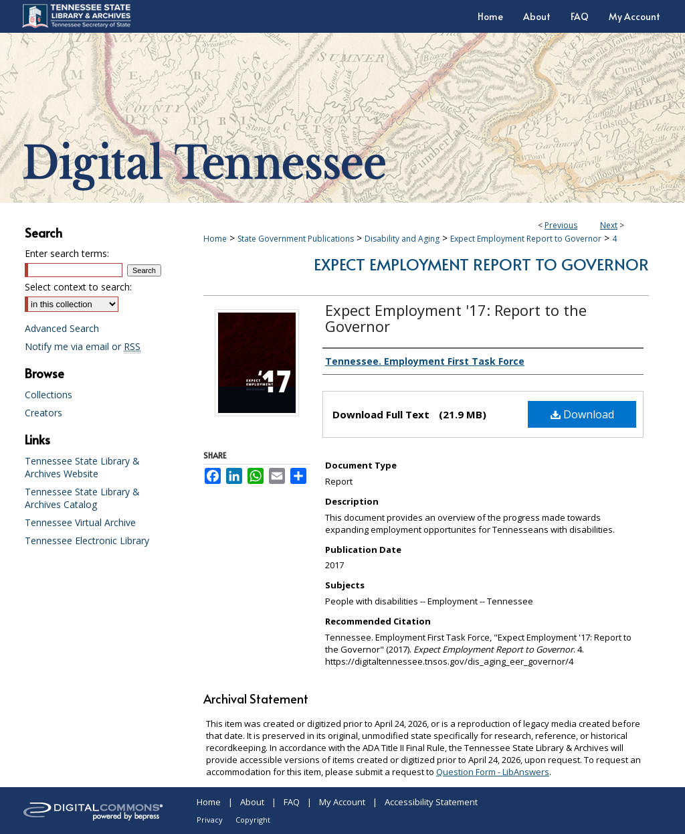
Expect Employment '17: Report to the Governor (456, 318)
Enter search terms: (67, 253)
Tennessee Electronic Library (87, 540)
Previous (561, 225)
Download (582, 414)
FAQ (292, 802)
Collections (48, 394)
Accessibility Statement (431, 802)
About (252, 802)
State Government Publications (295, 238)
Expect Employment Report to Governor (525, 238)
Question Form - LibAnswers (492, 772)
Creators (43, 412)
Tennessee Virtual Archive (80, 522)
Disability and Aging (402, 238)
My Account (342, 802)
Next (608, 225)
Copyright (252, 820)
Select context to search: (78, 286)
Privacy (210, 820)
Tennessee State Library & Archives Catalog (82, 498)
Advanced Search (62, 328)
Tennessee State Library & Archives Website (82, 467)
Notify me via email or (82, 346)
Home (215, 238)
